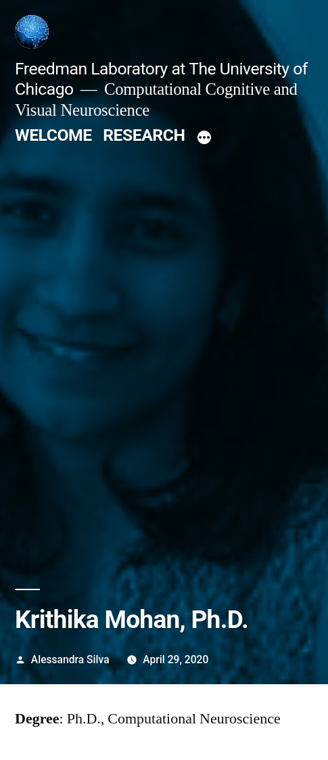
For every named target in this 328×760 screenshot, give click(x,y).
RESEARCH (144, 135)
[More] (204, 138)
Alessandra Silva (70, 659)
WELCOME (53, 135)
